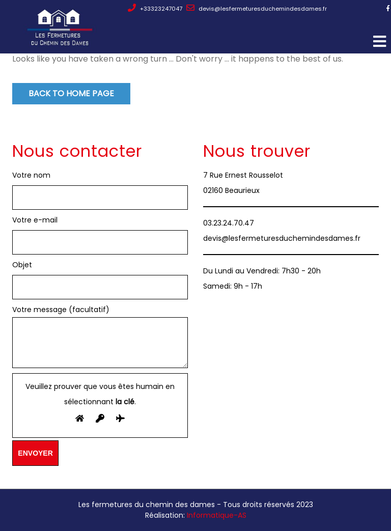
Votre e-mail (35, 220)
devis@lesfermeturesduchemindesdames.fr (256, 9)
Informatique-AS (216, 515)
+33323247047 (155, 9)
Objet (22, 265)
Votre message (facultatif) (100, 337)
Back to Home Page (71, 93)
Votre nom (31, 175)
